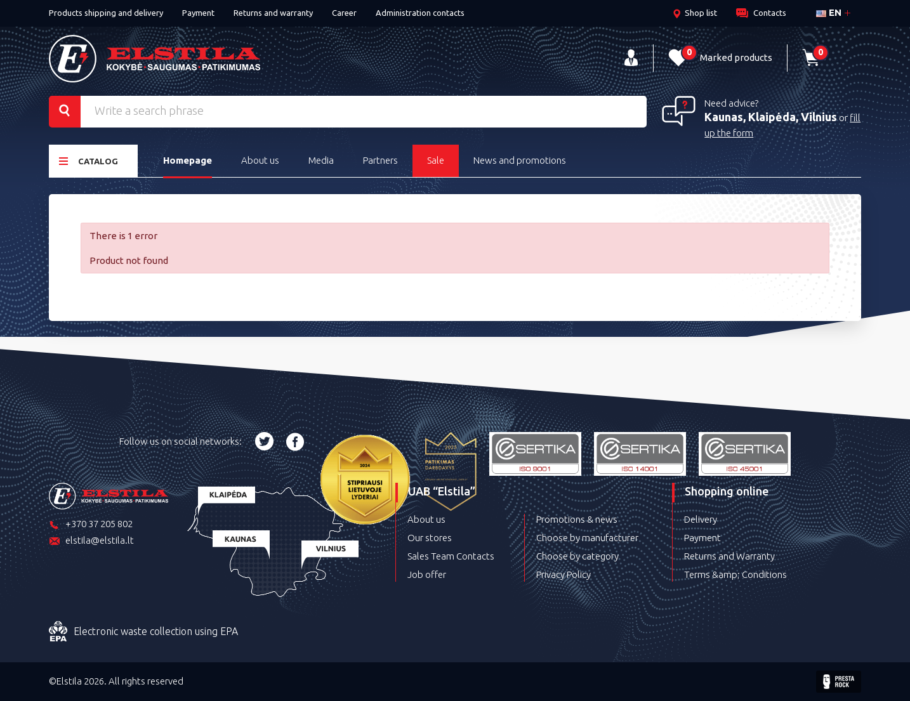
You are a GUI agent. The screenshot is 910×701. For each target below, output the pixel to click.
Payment (198, 12)
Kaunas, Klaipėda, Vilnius (770, 116)
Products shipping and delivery (106, 12)
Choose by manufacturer (587, 537)
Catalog (88, 161)
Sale (435, 160)
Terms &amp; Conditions (735, 574)
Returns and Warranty (729, 556)
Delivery (700, 519)
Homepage (187, 160)
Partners (380, 160)
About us (260, 160)
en (828, 12)
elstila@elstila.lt (91, 541)
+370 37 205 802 (91, 525)
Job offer (426, 574)
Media (321, 160)
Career (344, 12)
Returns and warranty (273, 12)
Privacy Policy (563, 574)
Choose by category (577, 556)
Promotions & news (576, 519)
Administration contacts (420, 12)
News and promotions (519, 160)
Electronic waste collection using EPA (143, 631)
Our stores (429, 537)
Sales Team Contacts (450, 556)
